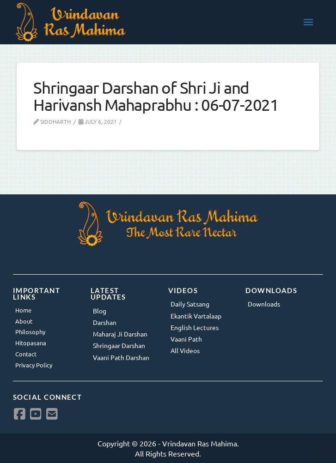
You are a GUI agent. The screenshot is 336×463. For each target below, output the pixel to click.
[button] (308, 22)
